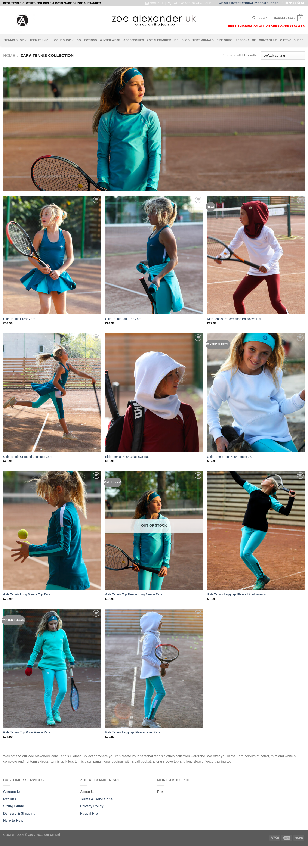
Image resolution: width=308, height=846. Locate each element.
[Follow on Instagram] (286, 3)
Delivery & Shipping (19, 813)
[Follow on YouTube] (302, 3)
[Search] (254, 18)
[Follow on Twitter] (290, 3)
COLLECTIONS (87, 40)
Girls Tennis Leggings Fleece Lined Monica (236, 594)
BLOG (186, 40)
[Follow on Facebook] (282, 3)
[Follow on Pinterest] (298, 3)
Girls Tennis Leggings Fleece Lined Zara (132, 732)
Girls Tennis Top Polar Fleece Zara (26, 732)
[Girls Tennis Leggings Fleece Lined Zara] (154, 668)
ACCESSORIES (133, 40)
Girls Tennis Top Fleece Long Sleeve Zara (133, 594)
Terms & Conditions (96, 799)
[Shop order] (283, 55)
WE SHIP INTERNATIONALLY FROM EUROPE (248, 3)
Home (9, 55)
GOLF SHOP (64, 40)
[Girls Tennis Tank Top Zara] (154, 255)
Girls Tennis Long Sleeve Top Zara (26, 594)
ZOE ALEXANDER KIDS (163, 40)
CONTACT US (268, 40)
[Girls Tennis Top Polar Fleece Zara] (52, 668)
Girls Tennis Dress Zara (19, 319)
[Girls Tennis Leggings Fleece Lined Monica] (256, 530)
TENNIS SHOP (15, 40)
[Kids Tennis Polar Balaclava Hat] (154, 392)
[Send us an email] (294, 3)
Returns (9, 799)
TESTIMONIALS (203, 40)
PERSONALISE (246, 40)
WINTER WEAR (110, 40)
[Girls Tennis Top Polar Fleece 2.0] (256, 392)
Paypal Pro (89, 813)
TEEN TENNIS (40, 40)
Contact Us (12, 792)
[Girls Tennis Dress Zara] (52, 255)
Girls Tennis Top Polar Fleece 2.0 (229, 456)
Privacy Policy (92, 806)
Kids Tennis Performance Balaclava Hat (234, 319)
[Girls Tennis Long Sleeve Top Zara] (52, 530)
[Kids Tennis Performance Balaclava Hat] (256, 255)
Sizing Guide (13, 806)
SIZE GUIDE (225, 40)
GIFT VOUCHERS (292, 40)
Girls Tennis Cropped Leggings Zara (27, 456)
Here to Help (13, 820)
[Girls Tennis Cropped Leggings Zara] (52, 392)
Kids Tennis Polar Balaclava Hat (127, 456)
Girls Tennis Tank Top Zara (123, 319)
